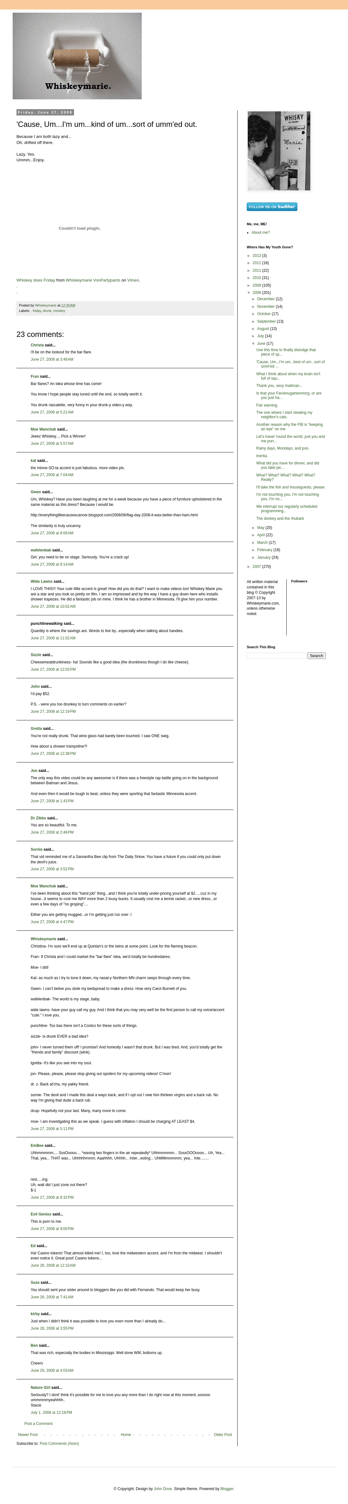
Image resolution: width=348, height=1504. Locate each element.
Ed (33, 1246)
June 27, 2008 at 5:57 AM (52, 443)
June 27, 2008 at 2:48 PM (52, 832)
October (264, 314)
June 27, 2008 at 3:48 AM (52, 359)
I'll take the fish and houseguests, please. (291, 487)
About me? (261, 232)
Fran (35, 376)
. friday (36, 311)
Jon (34, 770)
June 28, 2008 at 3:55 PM (52, 1328)
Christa (37, 345)
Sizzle (36, 655)
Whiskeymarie (43, 939)
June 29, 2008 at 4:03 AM (52, 1370)
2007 (257, 566)
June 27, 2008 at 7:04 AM (52, 475)
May (261, 527)
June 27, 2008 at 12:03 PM (53, 669)
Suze (35, 1282)
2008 (257, 292)
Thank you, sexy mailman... (279, 385)
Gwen (36, 492)
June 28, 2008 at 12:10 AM (53, 1265)
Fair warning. (267, 405)
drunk (47, 311)
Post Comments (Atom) (59, 1443)
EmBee (37, 1145)
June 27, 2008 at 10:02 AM (53, 606)
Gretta (36, 728)
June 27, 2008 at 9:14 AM (52, 564)
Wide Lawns (42, 581)
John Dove (163, 1489)
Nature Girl (40, 1387)
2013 (257, 255)
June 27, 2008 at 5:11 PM (52, 1129)
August (263, 328)
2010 (257, 278)
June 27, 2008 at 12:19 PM (53, 711)
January (264, 557)
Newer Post (28, 1435)
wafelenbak (41, 550)
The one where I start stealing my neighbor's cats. (284, 414)
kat (33, 460)
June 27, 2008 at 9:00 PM (52, 1229)
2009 (257, 285)
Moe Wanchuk (43, 429)
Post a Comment (38, 1423)
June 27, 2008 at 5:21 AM (52, 412)
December (266, 299)
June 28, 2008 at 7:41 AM (52, 1297)
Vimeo (133, 280)
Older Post (223, 1435)
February (265, 550)
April (261, 535)
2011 (257, 270)
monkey (59, 311)
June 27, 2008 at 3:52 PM (52, 869)
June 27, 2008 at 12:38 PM (53, 753)
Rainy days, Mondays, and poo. (282, 448)
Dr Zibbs (38, 818)
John (35, 686)
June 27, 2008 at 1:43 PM (52, 801)
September (267, 321)
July (261, 336)
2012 (257, 263)
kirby (35, 1314)
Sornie (36, 849)
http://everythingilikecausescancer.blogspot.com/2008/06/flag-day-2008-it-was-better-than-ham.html (114, 515)
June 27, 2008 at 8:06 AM (52, 533)
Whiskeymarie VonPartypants (93, 280)
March (263, 542)
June (261, 343)
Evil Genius (41, 1214)
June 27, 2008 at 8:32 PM (52, 1197)
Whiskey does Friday (35, 280)
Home (126, 1435)
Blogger (227, 1489)
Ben (34, 1345)
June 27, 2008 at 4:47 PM (52, 922)
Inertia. (262, 456)
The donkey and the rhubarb (280, 518)
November (266, 306)
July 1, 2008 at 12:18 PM (51, 1412)
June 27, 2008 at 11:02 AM (53, 638)
